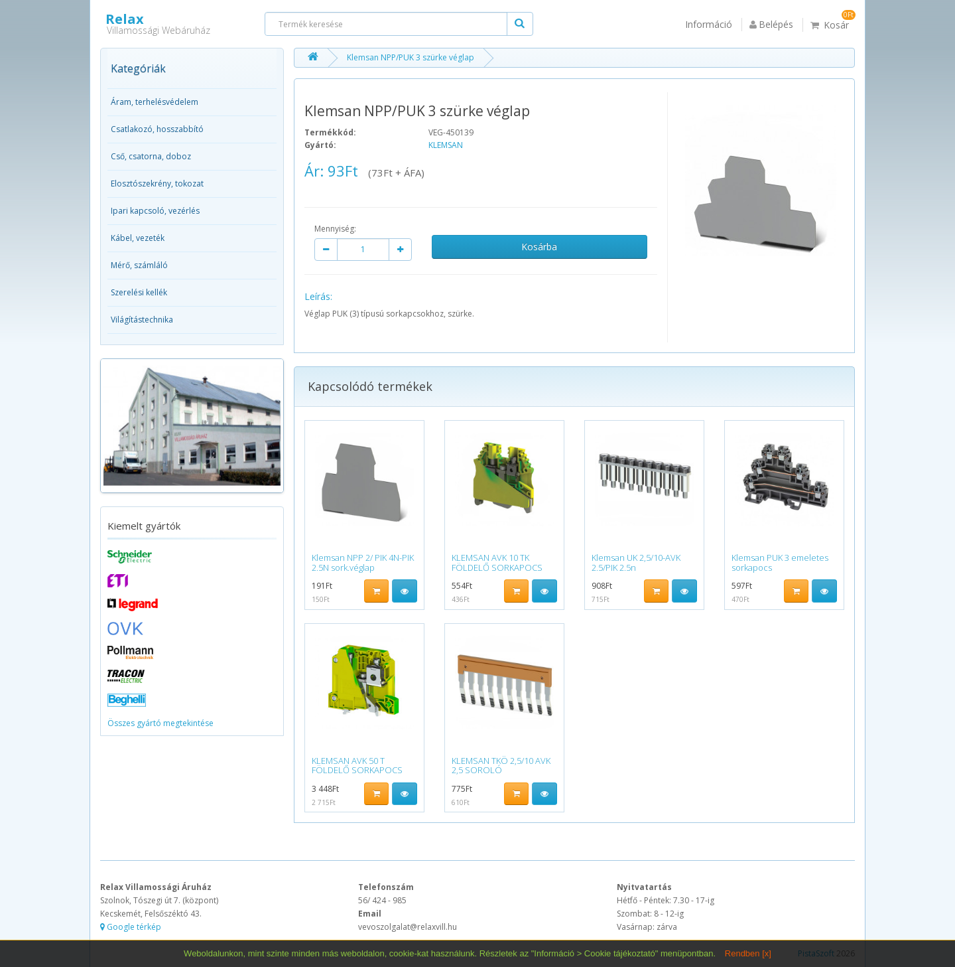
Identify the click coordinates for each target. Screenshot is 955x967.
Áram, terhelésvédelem (154, 102)
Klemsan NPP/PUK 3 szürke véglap (410, 57)
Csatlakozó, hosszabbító (157, 129)
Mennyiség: (335, 228)
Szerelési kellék (139, 292)
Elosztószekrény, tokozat (157, 183)
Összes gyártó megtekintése (160, 723)
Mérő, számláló (139, 265)
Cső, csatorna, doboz (151, 156)
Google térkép (130, 926)
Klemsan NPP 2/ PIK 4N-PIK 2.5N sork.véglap (363, 562)
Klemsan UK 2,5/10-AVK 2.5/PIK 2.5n (636, 562)
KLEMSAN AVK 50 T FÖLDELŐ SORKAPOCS (357, 765)
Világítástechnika (142, 319)
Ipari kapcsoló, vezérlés (155, 210)
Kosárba (539, 246)
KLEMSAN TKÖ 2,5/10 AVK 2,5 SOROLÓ (501, 765)
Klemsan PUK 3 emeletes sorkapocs (780, 562)
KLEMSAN (445, 145)
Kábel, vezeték (137, 238)
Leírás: (318, 296)
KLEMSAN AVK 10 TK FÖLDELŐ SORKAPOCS (497, 562)
